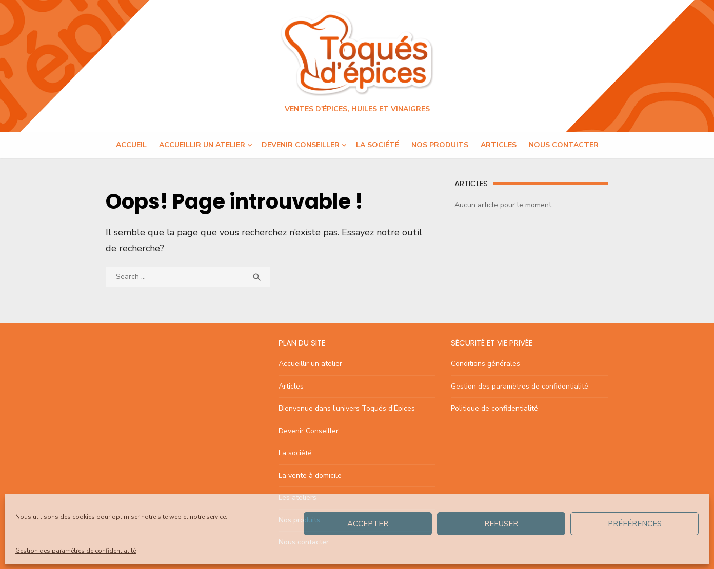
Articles (499, 145)
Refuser (501, 524)
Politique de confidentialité (494, 408)
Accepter (367, 524)
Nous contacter (564, 145)
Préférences (635, 524)
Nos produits (439, 145)
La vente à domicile (310, 475)
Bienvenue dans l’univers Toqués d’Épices (347, 408)
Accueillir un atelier (202, 145)
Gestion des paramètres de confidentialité (75, 550)
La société (377, 145)
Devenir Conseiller (301, 145)
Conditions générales (485, 364)
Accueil (131, 145)
